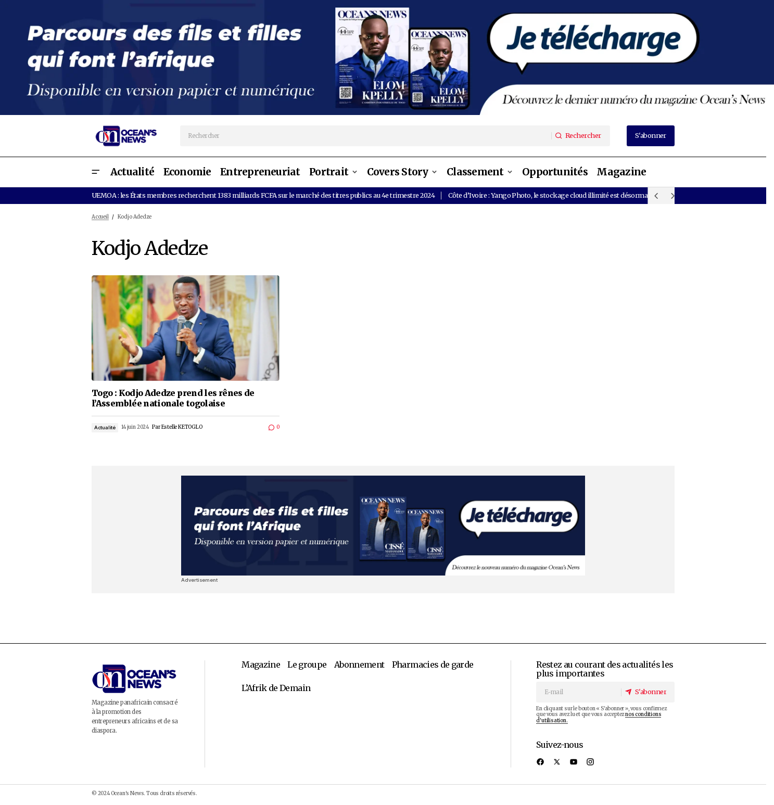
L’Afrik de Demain (276, 688)
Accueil (100, 217)
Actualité (105, 427)
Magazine (261, 664)
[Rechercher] (580, 135)
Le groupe (306, 664)
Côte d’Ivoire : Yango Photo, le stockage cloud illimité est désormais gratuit (561, 195)
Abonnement (359, 664)
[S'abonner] (647, 692)
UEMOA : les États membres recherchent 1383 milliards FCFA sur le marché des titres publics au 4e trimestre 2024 (263, 195)
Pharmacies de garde (433, 664)
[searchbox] (366, 136)
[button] (96, 172)
